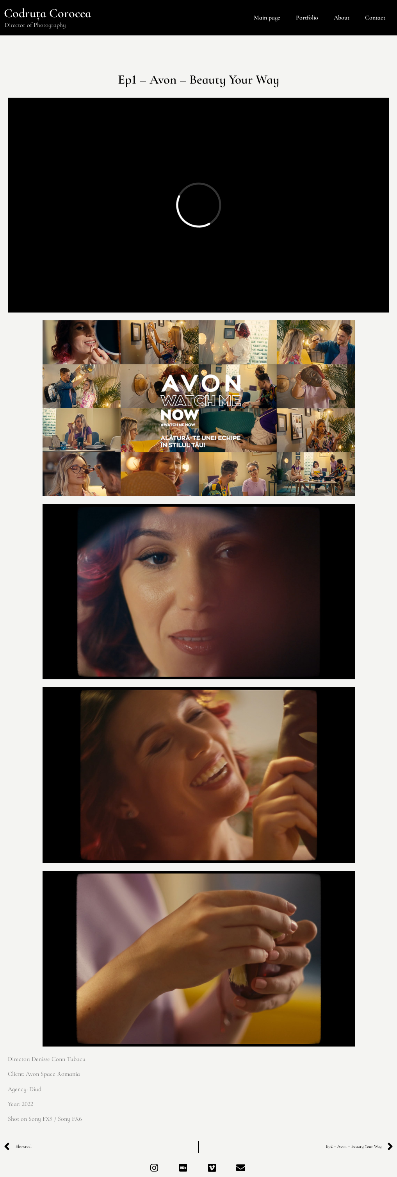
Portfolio (307, 17)
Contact (375, 17)
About (341, 17)
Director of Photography (35, 25)
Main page (267, 17)
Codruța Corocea (47, 13)
